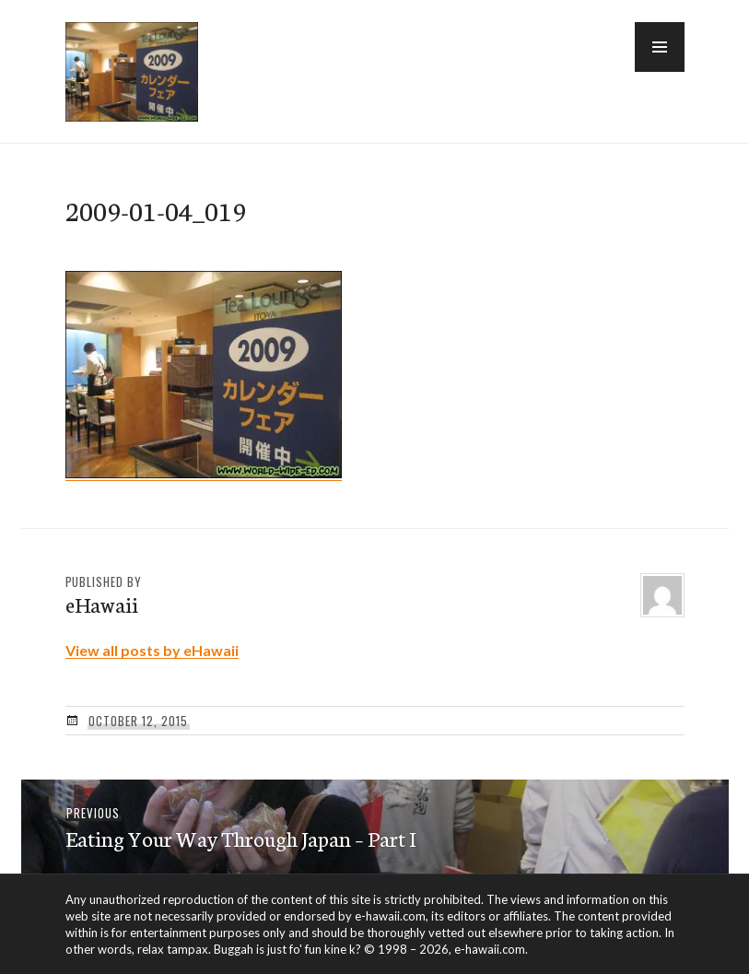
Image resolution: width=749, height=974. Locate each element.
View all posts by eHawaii (152, 650)
